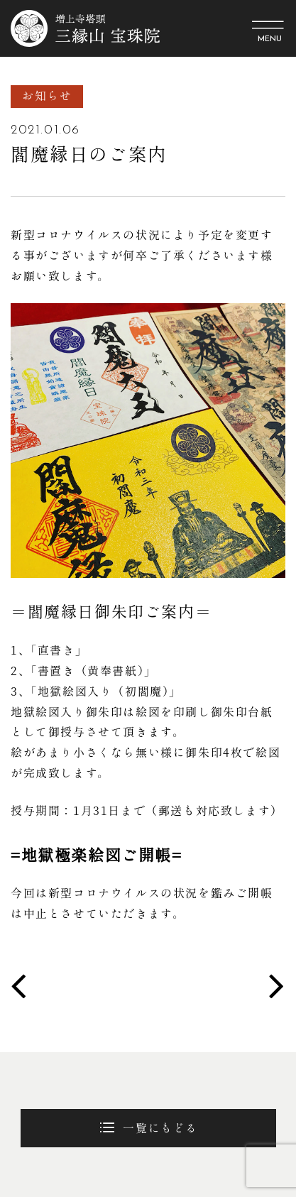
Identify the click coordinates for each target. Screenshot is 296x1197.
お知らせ (47, 96)
